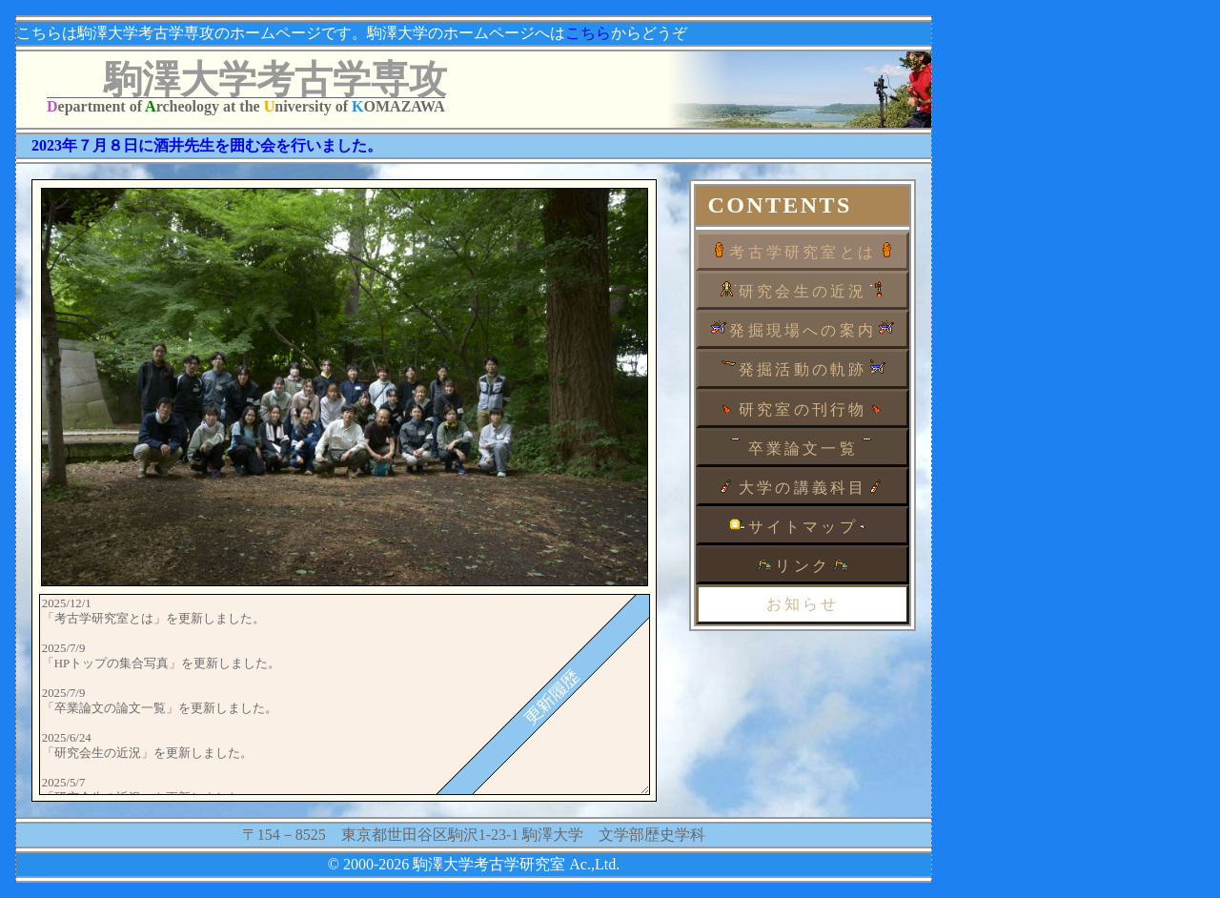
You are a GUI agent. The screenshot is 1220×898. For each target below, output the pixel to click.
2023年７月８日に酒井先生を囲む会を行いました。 (206, 145)
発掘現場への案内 (802, 329)
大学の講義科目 (803, 487)
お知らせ (803, 604)
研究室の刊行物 (803, 408)
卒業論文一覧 (802, 448)
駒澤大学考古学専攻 (275, 79)
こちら (588, 33)
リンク (802, 565)
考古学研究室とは (802, 251)
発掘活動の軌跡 (803, 368)
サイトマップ (802, 526)
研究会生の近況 (803, 290)
